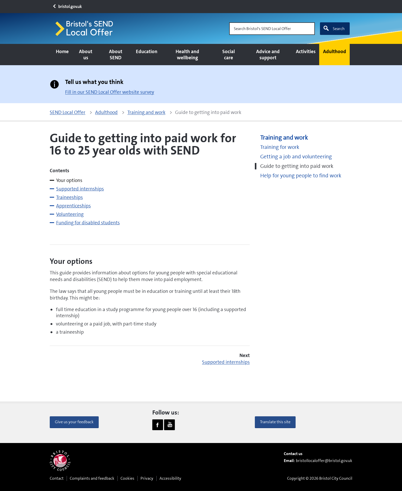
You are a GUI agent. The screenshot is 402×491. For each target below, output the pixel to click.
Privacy (146, 478)
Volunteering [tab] (70, 214)
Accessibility (170, 478)
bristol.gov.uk (67, 6)
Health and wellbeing (187, 54)
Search (334, 28)
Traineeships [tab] (69, 197)
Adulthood (334, 51)
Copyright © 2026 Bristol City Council (319, 478)
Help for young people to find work (300, 175)
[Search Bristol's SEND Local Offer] (272, 28)
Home (62, 51)
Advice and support (268, 54)
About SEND (115, 54)
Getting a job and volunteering (296, 156)
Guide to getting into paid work (296, 166)
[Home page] (86, 28)
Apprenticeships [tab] (73, 206)
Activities (306, 51)
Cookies (127, 478)
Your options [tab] (69, 180)
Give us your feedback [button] (74, 422)
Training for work (279, 147)
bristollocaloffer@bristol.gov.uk (324, 460)
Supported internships (226, 362)
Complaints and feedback (92, 478)
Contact (57, 478)
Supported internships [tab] (80, 189)
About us (85, 54)
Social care (228, 54)
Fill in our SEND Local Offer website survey (109, 92)
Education (146, 51)
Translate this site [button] (275, 422)
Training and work (284, 137)
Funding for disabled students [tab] (88, 222)
